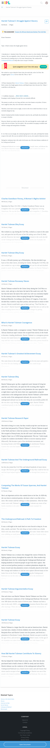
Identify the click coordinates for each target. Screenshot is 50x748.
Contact (25, 722)
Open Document (25, 744)
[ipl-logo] (7, 3)
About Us (25, 720)
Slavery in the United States (7, 699)
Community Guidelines (25, 733)
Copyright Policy (25, 730)
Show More (25, 147)
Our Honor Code (25, 735)
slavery (12, 74)
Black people (4, 709)
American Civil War (5, 703)
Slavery (2, 701)
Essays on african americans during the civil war (30, 32)
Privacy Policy (25, 737)
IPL (2, 7)
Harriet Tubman (20, 83)
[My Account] (47, 3)
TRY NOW (43, 67)
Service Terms (25, 740)
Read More (25, 210)
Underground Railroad (7, 60)
